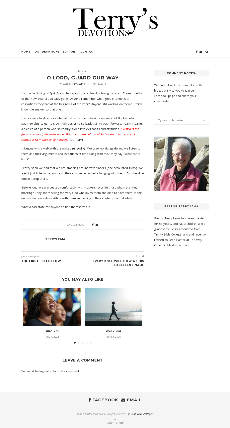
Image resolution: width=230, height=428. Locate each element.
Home (25, 51)
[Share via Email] (97, 225)
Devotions (82, 71)
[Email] (200, 52)
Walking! (113, 331)
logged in (45, 371)
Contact (87, 51)
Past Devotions (47, 51)
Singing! (52, 331)
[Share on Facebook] (93, 225)
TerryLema (78, 83)
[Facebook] (196, 52)
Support (70, 51)
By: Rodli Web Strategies (140, 414)
